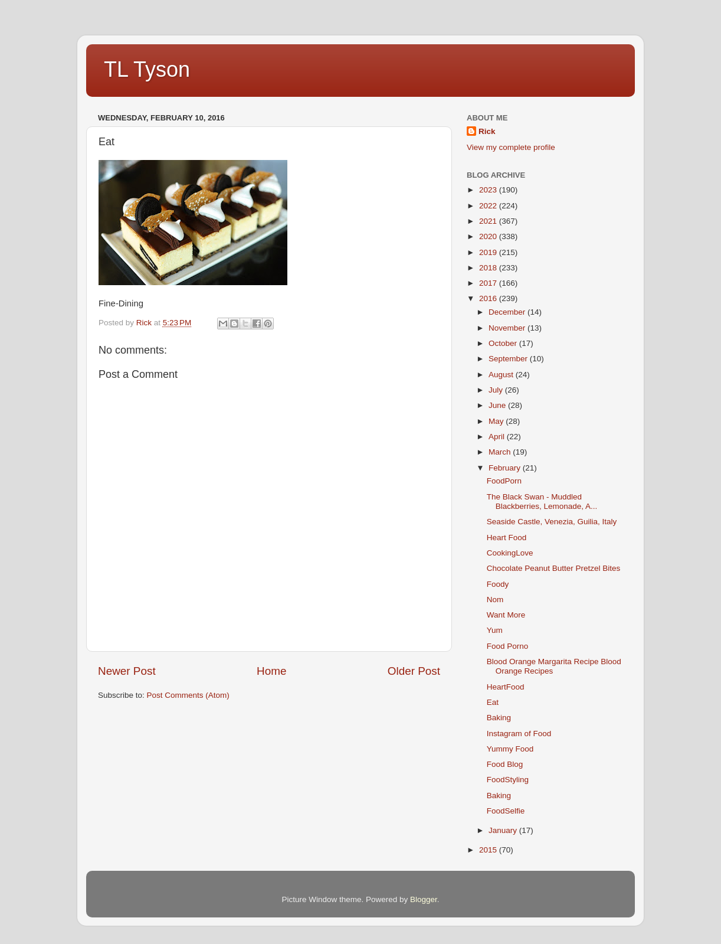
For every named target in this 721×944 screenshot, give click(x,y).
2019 (489, 252)
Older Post (414, 671)
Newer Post (127, 671)
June (498, 405)
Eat (493, 702)
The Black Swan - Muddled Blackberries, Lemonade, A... (542, 501)
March (501, 451)
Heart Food (507, 537)
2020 (489, 236)
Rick (487, 131)
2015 (489, 849)
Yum (495, 630)
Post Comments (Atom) (188, 695)
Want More (506, 614)
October (504, 343)
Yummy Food (510, 748)
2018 (489, 267)
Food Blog (505, 764)
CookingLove (510, 552)
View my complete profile (511, 147)
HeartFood (506, 686)
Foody (498, 584)
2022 (489, 205)
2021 (489, 221)
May (497, 421)
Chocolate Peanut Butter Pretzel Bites (554, 568)
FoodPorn (504, 480)
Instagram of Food (519, 733)
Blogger (423, 899)
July (497, 390)
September (509, 358)
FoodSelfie (506, 810)
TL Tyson (147, 69)
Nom (495, 599)
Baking (499, 717)
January (504, 830)
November (508, 328)
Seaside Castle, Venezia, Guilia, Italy (552, 521)
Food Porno (508, 646)
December (508, 312)
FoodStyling (508, 779)
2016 (489, 298)
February (506, 467)
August (502, 374)
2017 (489, 283)
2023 (489, 189)
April (498, 436)
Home (271, 671)
